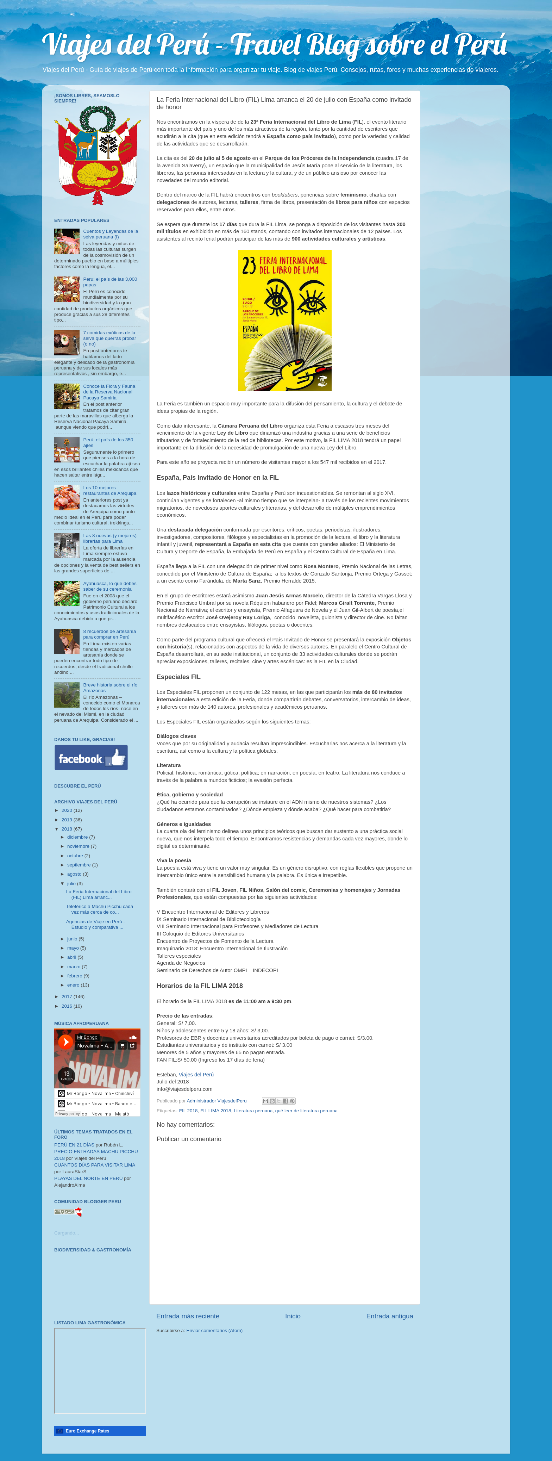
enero (74, 985)
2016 (68, 1006)
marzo (74, 966)
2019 (68, 819)
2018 (68, 829)
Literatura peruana (253, 1110)
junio (73, 938)
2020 (68, 810)
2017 (68, 996)
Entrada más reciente (188, 1316)
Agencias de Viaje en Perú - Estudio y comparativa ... (95, 924)
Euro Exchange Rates (87, 1431)
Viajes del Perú (196, 1074)
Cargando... (66, 1233)
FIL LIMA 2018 (215, 1110)
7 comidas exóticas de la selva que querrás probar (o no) (109, 338)
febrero (75, 975)
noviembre (79, 846)
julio (72, 883)
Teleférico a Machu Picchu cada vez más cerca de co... (99, 909)
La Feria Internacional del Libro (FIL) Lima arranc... (99, 894)
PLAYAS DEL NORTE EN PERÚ (88, 1178)
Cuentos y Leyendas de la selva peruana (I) (110, 234)
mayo (73, 948)
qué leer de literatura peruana (306, 1110)
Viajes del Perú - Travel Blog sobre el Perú (274, 43)
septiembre (79, 865)
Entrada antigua (389, 1316)
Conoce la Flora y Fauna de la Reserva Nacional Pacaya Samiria (109, 392)
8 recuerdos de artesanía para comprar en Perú (109, 634)
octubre (75, 855)
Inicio (293, 1316)
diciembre (78, 837)
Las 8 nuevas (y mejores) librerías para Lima (110, 538)
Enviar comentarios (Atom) (215, 1330)
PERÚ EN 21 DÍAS (74, 1145)
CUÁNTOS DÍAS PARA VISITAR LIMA (94, 1165)
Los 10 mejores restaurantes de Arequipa (109, 490)
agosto (75, 874)
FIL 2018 (188, 1110)
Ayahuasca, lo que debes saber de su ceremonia (109, 586)
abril (72, 957)
